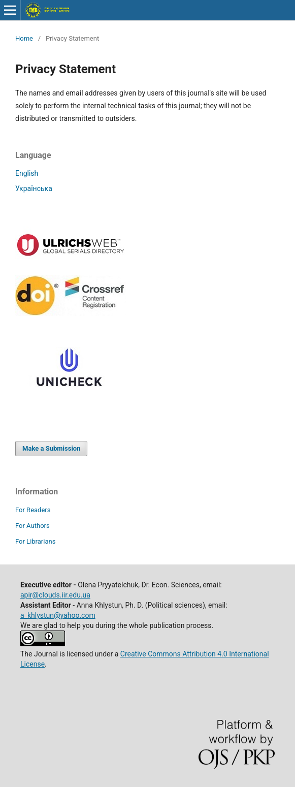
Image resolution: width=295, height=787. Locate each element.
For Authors (32, 525)
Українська (33, 188)
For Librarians (35, 541)
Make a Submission (51, 448)
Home (24, 38)
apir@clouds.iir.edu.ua (55, 595)
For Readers (33, 510)
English (26, 173)
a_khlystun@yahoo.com (57, 615)
